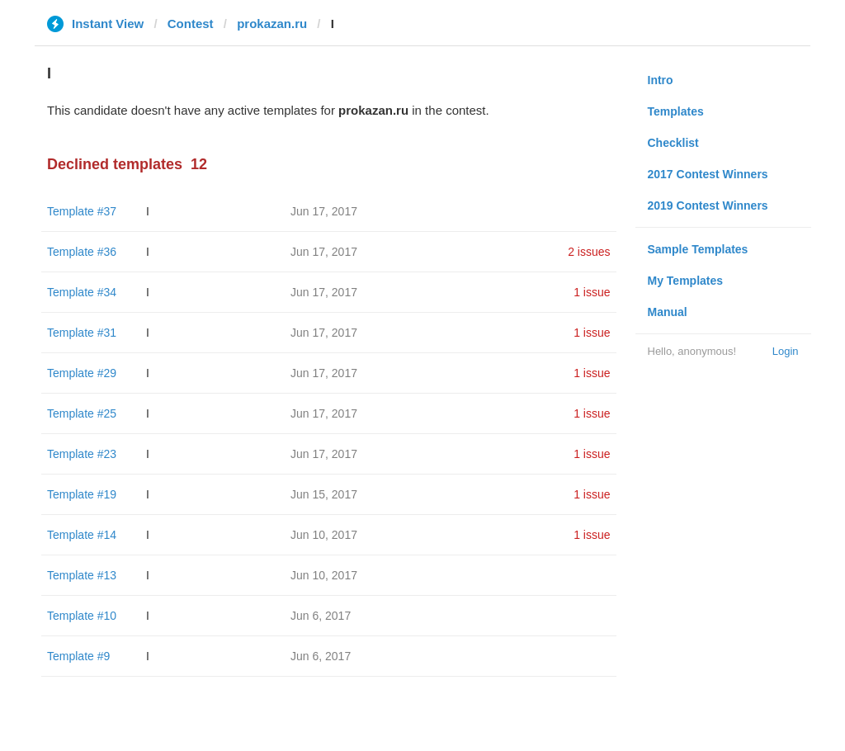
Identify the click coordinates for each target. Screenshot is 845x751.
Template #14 (81, 534)
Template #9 (78, 656)
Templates (676, 111)
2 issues (589, 251)
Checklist (673, 142)
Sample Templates (698, 249)
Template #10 (81, 615)
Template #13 (81, 575)
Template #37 (81, 211)
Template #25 (81, 413)
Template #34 (81, 292)
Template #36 (81, 251)
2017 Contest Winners (708, 174)
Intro (660, 80)
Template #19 (81, 494)
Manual (667, 312)
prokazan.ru (272, 24)
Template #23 (81, 454)
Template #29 (81, 373)
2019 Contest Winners (708, 205)
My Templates (686, 280)
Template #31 (81, 332)
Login (785, 351)
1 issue (592, 292)
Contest (191, 24)
